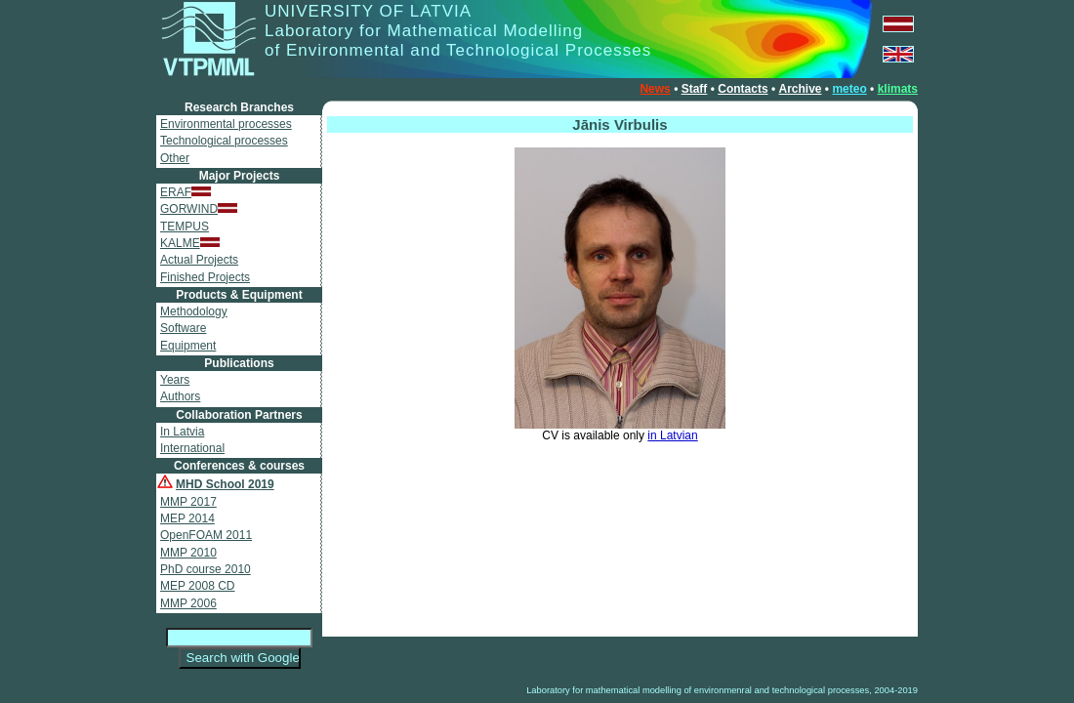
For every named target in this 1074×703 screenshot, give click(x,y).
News (655, 89)
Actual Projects (199, 260)
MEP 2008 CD (197, 586)
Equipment (188, 345)
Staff (695, 89)
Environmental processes (226, 124)
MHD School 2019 (225, 484)
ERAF (185, 192)
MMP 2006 (188, 603)
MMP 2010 (188, 552)
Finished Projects (205, 277)
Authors (180, 396)
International (192, 448)
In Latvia (182, 431)
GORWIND (198, 209)
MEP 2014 (187, 518)
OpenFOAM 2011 (206, 535)
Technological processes (224, 140)
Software (183, 328)
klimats (898, 89)
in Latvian (672, 435)
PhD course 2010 (205, 569)
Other (174, 158)
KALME (190, 243)
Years (174, 380)
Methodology (193, 311)
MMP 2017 (188, 502)
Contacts (742, 89)
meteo (849, 89)
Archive (799, 89)
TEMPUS (184, 226)
